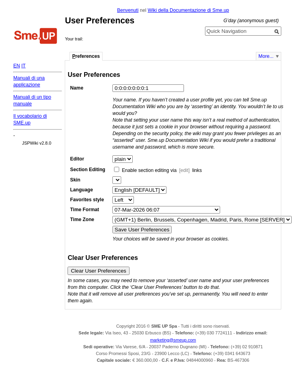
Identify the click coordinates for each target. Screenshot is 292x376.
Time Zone (82, 219)
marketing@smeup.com (173, 340)
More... (266, 56)
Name (76, 88)
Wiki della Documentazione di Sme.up (188, 10)
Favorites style (87, 199)
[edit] (184, 170)
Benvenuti (128, 10)
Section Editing (87, 169)
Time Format (84, 209)
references (86, 56)
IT (23, 66)
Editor (77, 159)
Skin (75, 180)
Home (36, 37)
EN (16, 66)
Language (81, 190)
